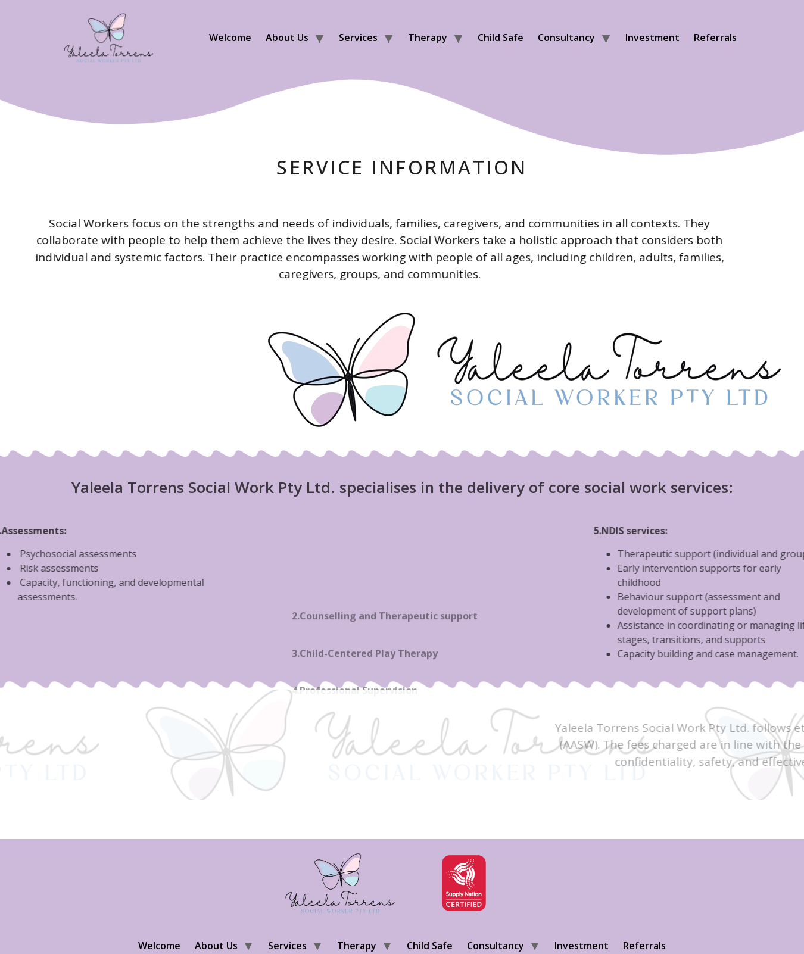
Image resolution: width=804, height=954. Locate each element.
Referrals (715, 37)
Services (358, 37)
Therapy (427, 37)
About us (287, 37)
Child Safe (500, 37)
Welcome (230, 37)
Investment (652, 37)
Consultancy (566, 37)
